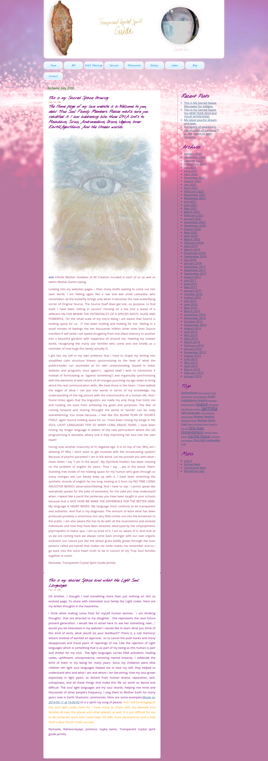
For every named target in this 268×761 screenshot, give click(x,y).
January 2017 (193, 280)
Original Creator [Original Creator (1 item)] (211, 422)
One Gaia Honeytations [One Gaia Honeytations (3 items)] (192, 419)
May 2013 (190, 352)
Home (53, 65)
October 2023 (193, 150)
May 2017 (190, 277)
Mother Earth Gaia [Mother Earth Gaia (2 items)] (198, 411)
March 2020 (192, 229)
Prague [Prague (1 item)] (184, 426)
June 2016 (190, 294)
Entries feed (192, 453)
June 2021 (190, 194)
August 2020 (192, 218)
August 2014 (192, 318)
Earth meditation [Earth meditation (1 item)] (200, 386)
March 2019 (192, 239)
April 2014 (191, 328)
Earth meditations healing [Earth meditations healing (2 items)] (198, 387)
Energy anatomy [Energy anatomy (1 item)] (188, 394)
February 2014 (194, 335)
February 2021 (194, 205)
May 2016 (190, 297)
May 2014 (190, 324)
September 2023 (195, 153)
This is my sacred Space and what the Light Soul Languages (93, 572)
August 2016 (192, 287)
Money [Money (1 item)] (194, 410)
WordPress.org (194, 460)
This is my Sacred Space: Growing (78, 87)
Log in (188, 450)
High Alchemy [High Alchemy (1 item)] (187, 398)
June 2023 (190, 160)
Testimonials (133, 65)
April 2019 (191, 235)
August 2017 (192, 266)
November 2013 (195, 342)
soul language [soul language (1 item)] (187, 430)
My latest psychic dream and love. (200, 111)
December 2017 (195, 256)
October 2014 (193, 311)
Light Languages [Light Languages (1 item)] (207, 402)
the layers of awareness (200, 116)
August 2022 (192, 170)
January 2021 (193, 208)
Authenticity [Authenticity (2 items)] (189, 382)
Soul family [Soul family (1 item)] (215, 426)
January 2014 (193, 338)
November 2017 (195, 259)
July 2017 (190, 270)
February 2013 (194, 362)
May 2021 (190, 198)
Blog (194, 65)
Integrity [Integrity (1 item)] (196, 398)
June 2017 (190, 273)
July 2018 (190, 249)
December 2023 (195, 146)
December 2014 (195, 304)
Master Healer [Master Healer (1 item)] (187, 406)
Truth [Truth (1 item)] (183, 433)
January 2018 (193, 253)
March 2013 (192, 359)
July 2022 (190, 174)
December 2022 (195, 167)
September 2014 (195, 314)
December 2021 (195, 184)
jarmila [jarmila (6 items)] (209, 397)
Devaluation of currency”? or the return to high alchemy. (201, 123)
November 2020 (195, 215)
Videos (174, 65)
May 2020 (190, 222)
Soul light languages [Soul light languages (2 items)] (207, 429)
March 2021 (192, 201)
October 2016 (193, 283)
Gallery (154, 65)
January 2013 (193, 366)
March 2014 (192, 331)
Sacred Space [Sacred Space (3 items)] (199, 425)
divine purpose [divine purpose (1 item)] (204, 382)
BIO (73, 65)
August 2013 (192, 345)
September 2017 (195, 263)
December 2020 (195, 211)
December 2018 (195, 242)
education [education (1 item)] (212, 390)
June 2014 (190, 321)
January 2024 (193, 143)
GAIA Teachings (93, 65)
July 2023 (190, 157)
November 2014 (195, 307)
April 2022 (191, 177)
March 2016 (192, 301)
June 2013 (190, 348)
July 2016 (190, 290)
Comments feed (195, 457)
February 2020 (194, 232)
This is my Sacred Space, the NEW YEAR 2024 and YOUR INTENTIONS (200, 102)
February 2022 (194, 181)
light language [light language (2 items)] (190, 402)
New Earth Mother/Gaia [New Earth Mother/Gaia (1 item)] (198, 413)
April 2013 (191, 355)
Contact (214, 65)
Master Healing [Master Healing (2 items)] (204, 406)
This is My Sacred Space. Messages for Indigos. (200, 94)
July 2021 (190, 191)
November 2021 (195, 188)
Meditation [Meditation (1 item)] (185, 410)
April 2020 (191, 225)
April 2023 (191, 164)
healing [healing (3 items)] (202, 393)
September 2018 (195, 246)
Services (113, 65)
